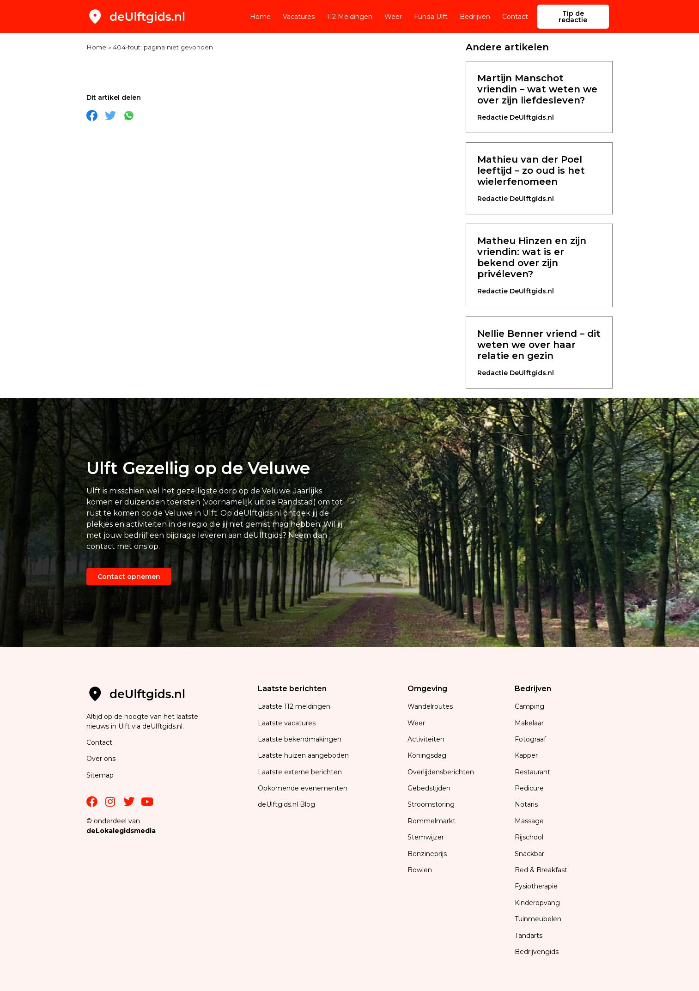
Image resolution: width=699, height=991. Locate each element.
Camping (530, 706)
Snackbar (529, 854)
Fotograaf (531, 739)
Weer (393, 16)
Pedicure (529, 788)
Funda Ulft (431, 16)
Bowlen (419, 870)
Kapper (527, 755)
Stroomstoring (431, 804)
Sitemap (100, 775)
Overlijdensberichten (441, 772)
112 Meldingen (349, 16)
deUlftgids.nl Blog (286, 804)
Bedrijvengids (537, 952)
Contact (515, 16)
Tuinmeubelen (538, 919)
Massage (529, 821)
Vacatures (299, 16)
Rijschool (529, 837)
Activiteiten (425, 739)
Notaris (526, 804)
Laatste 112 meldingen (294, 706)
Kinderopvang (537, 903)
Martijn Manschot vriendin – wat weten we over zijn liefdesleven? (537, 89)
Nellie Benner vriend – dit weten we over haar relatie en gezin (539, 344)
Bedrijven (475, 16)
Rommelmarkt (432, 821)
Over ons (100, 758)
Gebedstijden (428, 788)
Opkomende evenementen (302, 788)
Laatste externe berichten (300, 772)
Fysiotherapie (536, 886)
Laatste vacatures (287, 723)
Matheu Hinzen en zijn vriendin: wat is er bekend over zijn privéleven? (531, 257)
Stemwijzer (425, 837)
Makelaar (529, 723)
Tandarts (528, 935)
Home (260, 16)
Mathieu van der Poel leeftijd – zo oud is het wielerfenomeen (531, 170)
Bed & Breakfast (541, 870)
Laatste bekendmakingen (299, 739)
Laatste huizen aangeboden (303, 755)
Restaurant (532, 772)
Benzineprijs (427, 854)
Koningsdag (426, 755)
